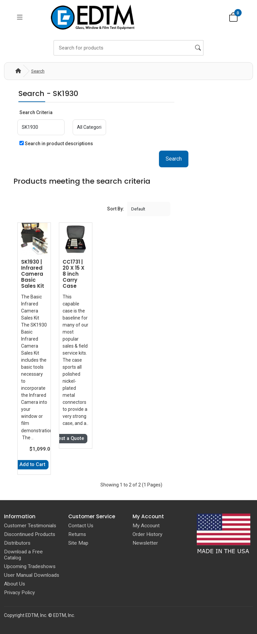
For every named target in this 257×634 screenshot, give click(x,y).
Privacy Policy (19, 592)
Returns (77, 534)
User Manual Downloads (31, 575)
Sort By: (115, 208)
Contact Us (80, 525)
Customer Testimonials (30, 525)
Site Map (78, 543)
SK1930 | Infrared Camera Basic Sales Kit (32, 273)
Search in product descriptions (56, 143)
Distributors (17, 543)
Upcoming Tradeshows (30, 566)
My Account (146, 525)
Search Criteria (36, 112)
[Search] (128, 48)
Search (38, 71)
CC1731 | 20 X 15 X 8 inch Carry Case (73, 273)
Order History (147, 534)
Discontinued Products (29, 534)
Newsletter (145, 543)
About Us (14, 583)
